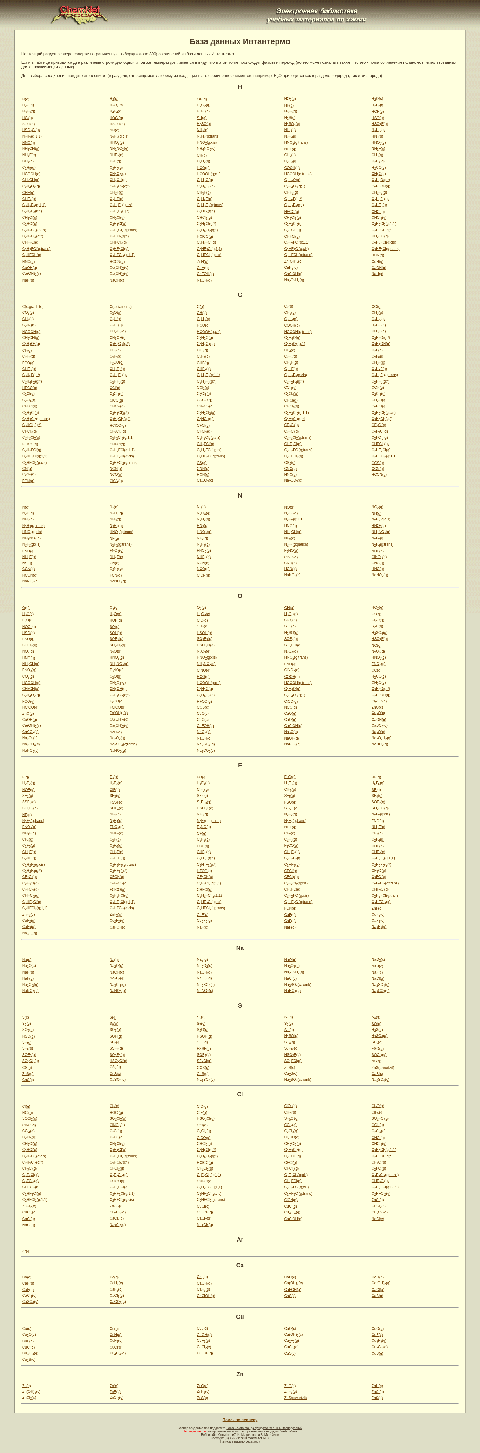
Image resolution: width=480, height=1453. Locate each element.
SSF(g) (29, 802)
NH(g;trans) (208, 136)
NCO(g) (116, 474)
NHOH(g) (30, 148)
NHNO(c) (206, 148)
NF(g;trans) (121, 544)
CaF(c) (378, 920)
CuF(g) (290, 915)
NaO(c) (203, 732)
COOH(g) (292, 168)
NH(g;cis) (119, 136)
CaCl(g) (28, 1219)
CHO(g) (118, 174)
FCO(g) (28, 363)
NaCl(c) (290, 978)
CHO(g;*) (381, 180)
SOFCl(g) (293, 645)
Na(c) (26, 960)
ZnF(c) (28, 914)
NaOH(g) (204, 280)
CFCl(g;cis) (208, 437)
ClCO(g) (116, 400)
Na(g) (114, 960)
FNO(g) (28, 551)
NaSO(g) (206, 744)
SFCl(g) (291, 808)
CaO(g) (290, 719)
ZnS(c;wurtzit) (383, 1067)
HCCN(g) (117, 261)
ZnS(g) (28, 1074)
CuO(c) (203, 713)
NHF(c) (29, 155)
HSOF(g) (380, 124)
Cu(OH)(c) (119, 267)
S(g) (113, 1017)
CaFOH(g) (205, 274)
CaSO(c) (380, 725)
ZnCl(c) (29, 1206)
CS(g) (201, 463)
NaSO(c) (31, 744)
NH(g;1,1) (32, 136)
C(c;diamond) (121, 307)
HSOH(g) (117, 124)
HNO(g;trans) (296, 142)
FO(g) (376, 614)
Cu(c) (26, 1328)
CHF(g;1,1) (34, 205)
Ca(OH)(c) (31, 273)
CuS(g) (202, 1074)
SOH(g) (28, 124)
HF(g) (289, 105)
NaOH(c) (117, 280)
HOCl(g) (116, 118)
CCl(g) (115, 388)
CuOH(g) (29, 268)
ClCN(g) (116, 481)
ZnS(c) (289, 1067)
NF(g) (114, 538)
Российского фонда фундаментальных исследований (264, 1428)
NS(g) (27, 563)
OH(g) (202, 99)
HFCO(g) (291, 212)
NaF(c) (202, 927)
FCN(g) (28, 481)
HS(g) (290, 117)
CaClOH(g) (293, 274)
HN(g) (377, 136)
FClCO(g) (30, 444)
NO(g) (289, 507)
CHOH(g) (30, 180)
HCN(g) (378, 255)
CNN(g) (203, 469)
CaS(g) (28, 1080)
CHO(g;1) (294, 186)
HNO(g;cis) (207, 142)
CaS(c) (377, 1074)
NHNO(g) (119, 148)
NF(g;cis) (31, 544)
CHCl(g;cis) (34, 230)
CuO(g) (290, 713)
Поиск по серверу (240, 1419)
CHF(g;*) (293, 199)
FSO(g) (28, 639)
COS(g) (378, 463)
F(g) (25, 777)
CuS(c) (115, 1074)
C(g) (200, 307)
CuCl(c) (203, 1206)
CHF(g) (28, 193)
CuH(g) (378, 261)
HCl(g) (27, 118)
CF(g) (27, 350)
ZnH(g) (202, 261)
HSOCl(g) (31, 130)
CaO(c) (203, 719)
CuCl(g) (290, 1206)
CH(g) (202, 155)
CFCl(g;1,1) (122, 437)
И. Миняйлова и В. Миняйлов (258, 1434)
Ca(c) (26, 1277)
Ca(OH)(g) (119, 273)
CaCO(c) (205, 480)
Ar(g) (26, 1251)
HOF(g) (378, 111)
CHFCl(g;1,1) (296, 242)
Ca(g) (114, 1277)
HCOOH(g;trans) (298, 174)
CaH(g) (203, 268)
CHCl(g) (378, 212)
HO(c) (377, 98)
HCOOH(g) (31, 174)
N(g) (25, 507)
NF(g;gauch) (296, 544)
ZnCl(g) (378, 1200)
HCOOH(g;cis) (208, 174)
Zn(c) (26, 1386)
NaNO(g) (380, 575)
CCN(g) (378, 469)
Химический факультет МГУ (249, 1438)
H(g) (25, 99)
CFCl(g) (203, 425)
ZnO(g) (28, 713)
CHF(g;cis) (121, 205)
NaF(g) (290, 927)
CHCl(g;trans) (123, 230)
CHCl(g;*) (206, 223)
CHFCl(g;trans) (36, 249)
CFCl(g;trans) (298, 437)
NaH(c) (377, 274)
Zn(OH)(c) (293, 261)
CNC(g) (290, 469)
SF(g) (376, 790)
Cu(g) (114, 1328)
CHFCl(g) (292, 236)
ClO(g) (202, 620)
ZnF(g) (377, 908)
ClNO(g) (291, 557)
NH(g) (114, 130)
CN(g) (27, 469)
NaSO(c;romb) (123, 744)
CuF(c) (202, 915)
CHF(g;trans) (210, 205)
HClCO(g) (205, 236)
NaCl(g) (378, 978)
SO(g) (114, 627)
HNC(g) (28, 261)
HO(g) (290, 98)
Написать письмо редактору (240, 1441)
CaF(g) (290, 921)
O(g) (26, 608)
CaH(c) (291, 267)
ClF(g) (115, 790)
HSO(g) (378, 118)
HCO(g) (203, 168)
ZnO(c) (377, 707)
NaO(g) (116, 732)
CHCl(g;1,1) (384, 223)
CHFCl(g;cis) (384, 242)
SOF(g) (116, 639)
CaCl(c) (117, 1218)
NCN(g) (116, 469)
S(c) (25, 1017)
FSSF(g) (116, 802)
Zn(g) (114, 1386)
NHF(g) (290, 149)
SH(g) (201, 118)
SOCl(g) (29, 645)
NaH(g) (28, 280)
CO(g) (377, 307)
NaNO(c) (292, 575)
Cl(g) (26, 1106)
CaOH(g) (379, 268)
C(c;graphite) (32, 307)
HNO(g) (28, 143)
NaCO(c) (293, 480)
